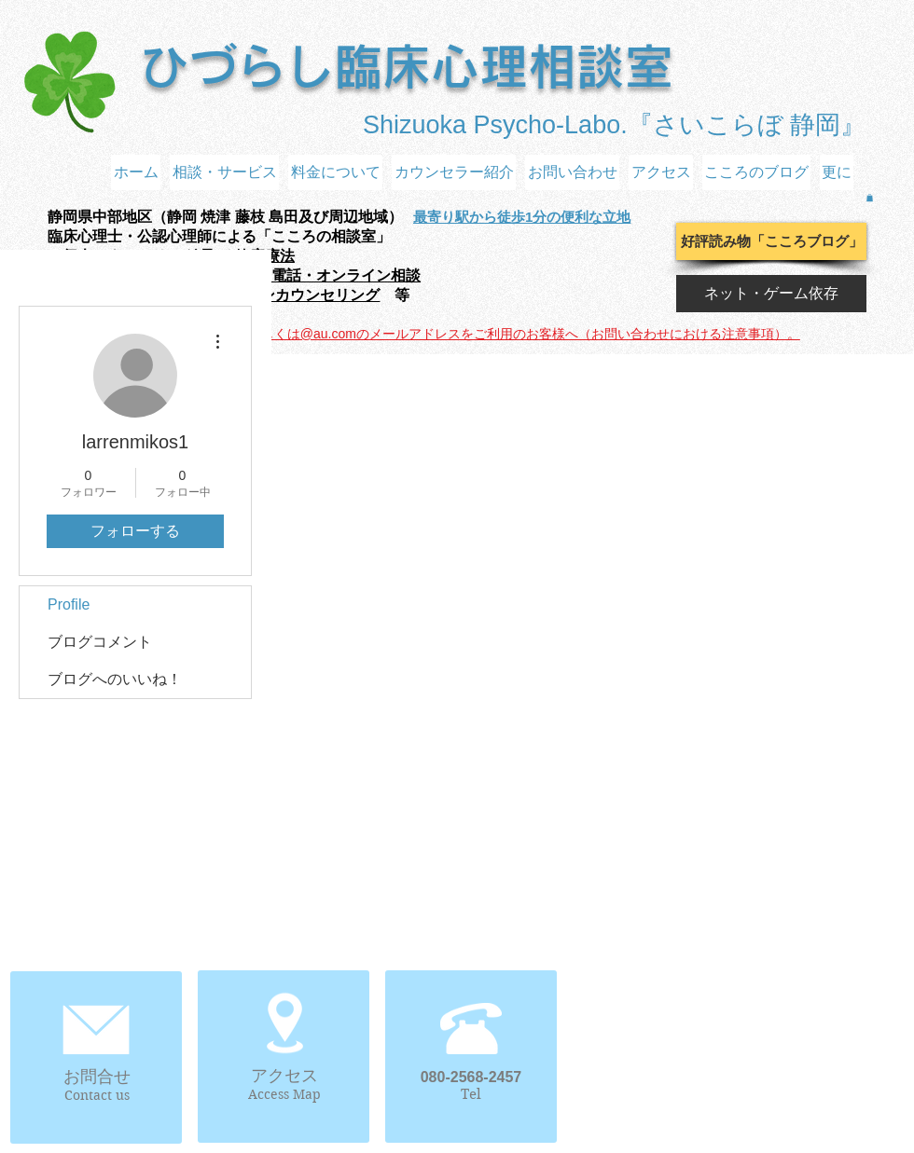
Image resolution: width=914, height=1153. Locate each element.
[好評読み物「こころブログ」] (771, 241)
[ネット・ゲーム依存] (771, 293)
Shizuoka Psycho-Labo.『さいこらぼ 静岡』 (614, 125)
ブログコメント (100, 642)
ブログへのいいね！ (115, 679)
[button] (869, 197)
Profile (69, 604)
